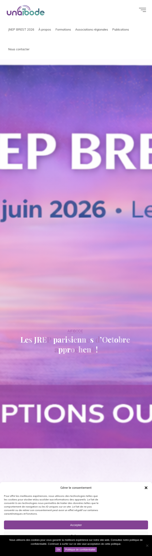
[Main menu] (142, 10)
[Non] (147, 546)
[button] (146, 488)
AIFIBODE (75, 331)
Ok (58, 549)
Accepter (76, 525)
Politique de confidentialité (80, 549)
